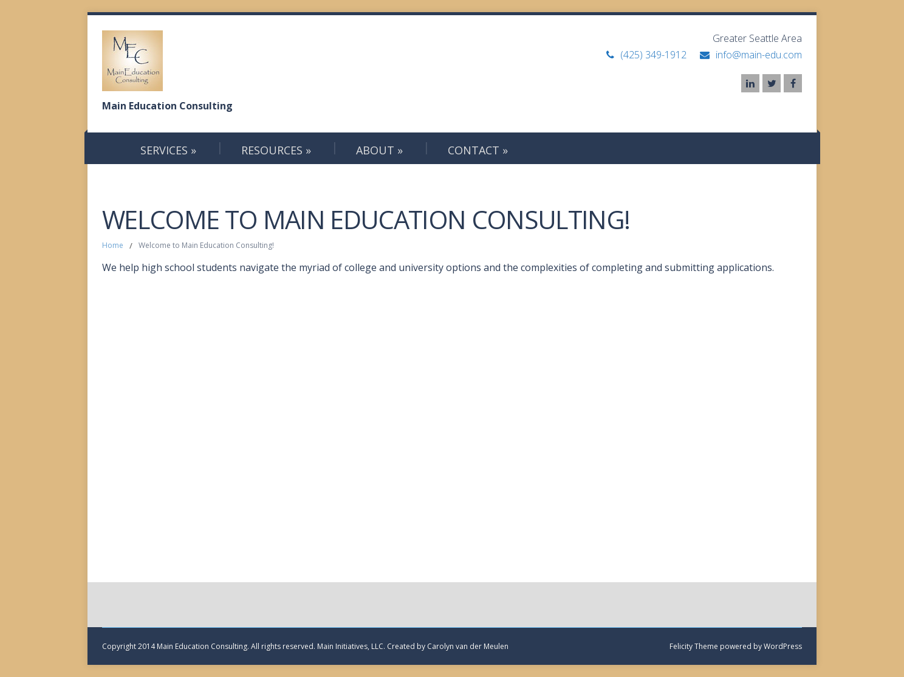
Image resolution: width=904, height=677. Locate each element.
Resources (276, 150)
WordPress (782, 646)
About (379, 150)
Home (112, 245)
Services (168, 150)
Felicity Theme (693, 646)
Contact (478, 150)
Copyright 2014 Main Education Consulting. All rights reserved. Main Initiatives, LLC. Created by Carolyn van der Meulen (305, 646)
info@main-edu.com (759, 54)
